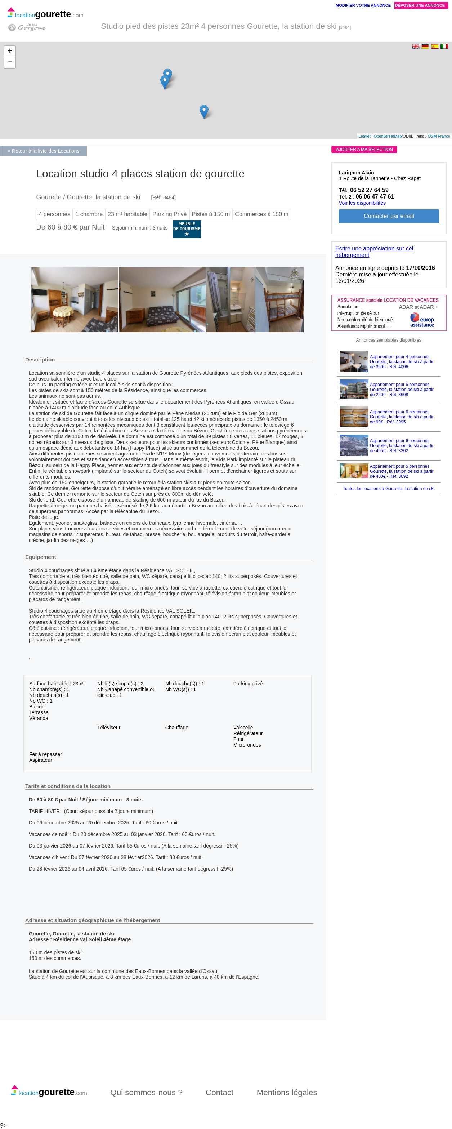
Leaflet (365, 136)
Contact (219, 1092)
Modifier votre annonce (363, 5)
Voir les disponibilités (362, 203)
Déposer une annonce (420, 5)
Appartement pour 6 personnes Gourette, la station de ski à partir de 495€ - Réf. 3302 (402, 445)
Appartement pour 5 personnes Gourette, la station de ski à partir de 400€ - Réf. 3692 (402, 471)
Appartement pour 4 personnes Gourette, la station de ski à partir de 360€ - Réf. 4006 (402, 361)
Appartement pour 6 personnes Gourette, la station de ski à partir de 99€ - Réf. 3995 (402, 417)
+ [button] (10, 51)
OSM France (439, 136)
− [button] (10, 62)
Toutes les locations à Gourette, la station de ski (388, 488)
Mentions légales (287, 1092)
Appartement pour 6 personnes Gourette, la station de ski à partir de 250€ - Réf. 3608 (402, 389)
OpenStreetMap (388, 136)
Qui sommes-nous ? (146, 1092)
